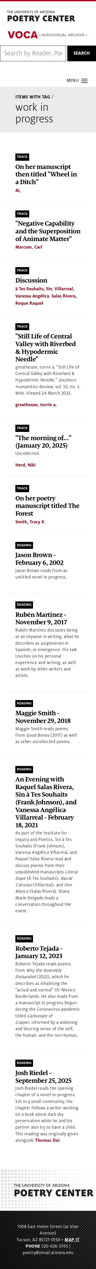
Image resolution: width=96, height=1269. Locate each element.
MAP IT (72, 1240)
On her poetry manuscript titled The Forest (47, 506)
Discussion (31, 280)
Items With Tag (32, 97)
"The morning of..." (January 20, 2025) (43, 442)
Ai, (18, 190)
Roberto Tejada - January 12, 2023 (38, 952)
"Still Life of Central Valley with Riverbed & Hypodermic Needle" (45, 348)
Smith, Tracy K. (30, 522)
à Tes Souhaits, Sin (33, 289)
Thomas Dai (47, 1140)
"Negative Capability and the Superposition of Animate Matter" (47, 231)
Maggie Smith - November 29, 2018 (42, 717)
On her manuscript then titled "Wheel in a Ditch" (46, 175)
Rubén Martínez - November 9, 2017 (41, 618)
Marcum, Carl (28, 247)
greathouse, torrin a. (36, 405)
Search (81, 53)
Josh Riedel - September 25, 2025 (43, 1077)
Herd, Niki (25, 465)
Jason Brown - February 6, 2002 (39, 559)
